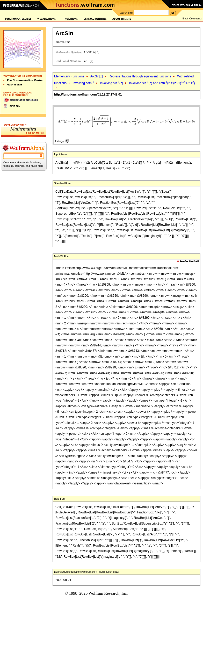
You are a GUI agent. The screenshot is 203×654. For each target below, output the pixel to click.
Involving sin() (111, 83)
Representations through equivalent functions (140, 76)
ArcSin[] (96, 76)
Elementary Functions (69, 76)
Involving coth (83, 83)
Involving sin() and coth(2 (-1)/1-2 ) (162, 83)
